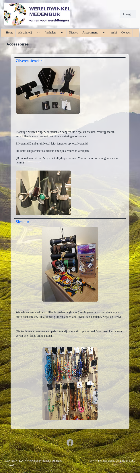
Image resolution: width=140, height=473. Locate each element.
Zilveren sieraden (29, 61)
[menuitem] (128, 14)
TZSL (132, 460)
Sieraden (22, 221)
